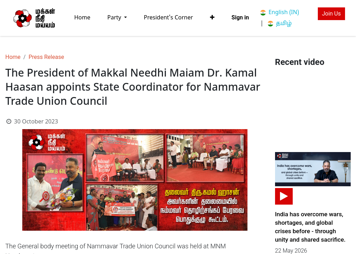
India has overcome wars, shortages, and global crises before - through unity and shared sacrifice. (310, 227)
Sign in (240, 17)
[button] (212, 18)
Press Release (46, 57)
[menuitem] (82, 18)
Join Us (331, 13)
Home (13, 57)
